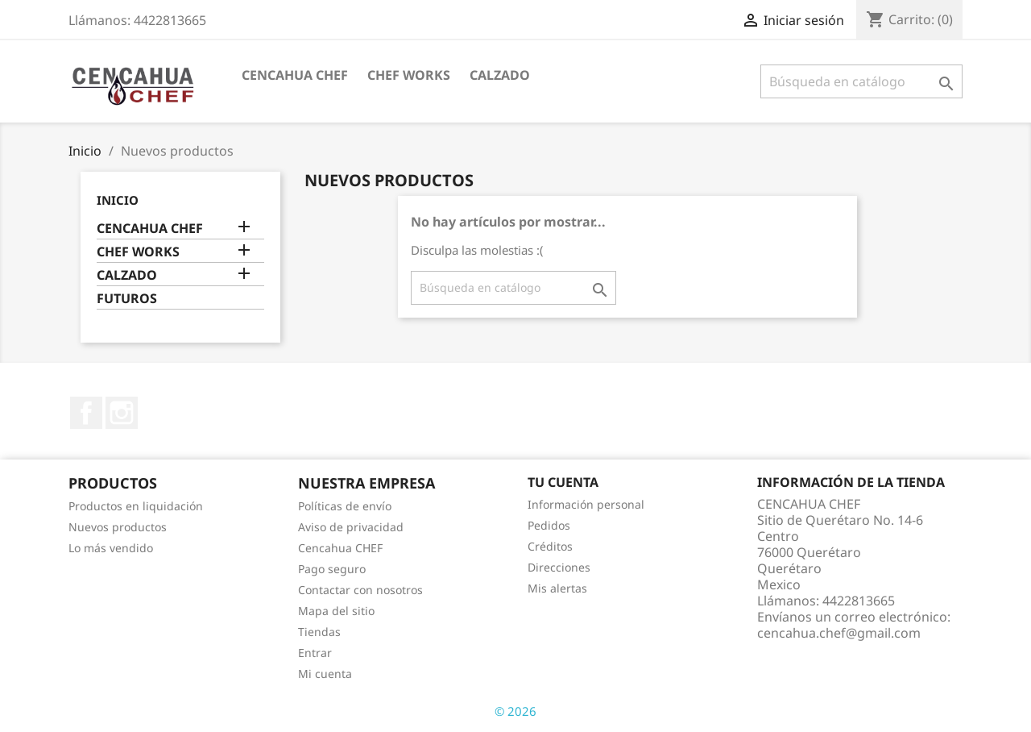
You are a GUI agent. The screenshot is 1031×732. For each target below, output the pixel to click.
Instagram (122, 413)
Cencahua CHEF (340, 547)
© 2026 (515, 711)
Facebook (86, 413)
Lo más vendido (110, 547)
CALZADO (500, 75)
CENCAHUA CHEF (295, 75)
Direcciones (559, 567)
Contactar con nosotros (360, 589)
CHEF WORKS (408, 75)
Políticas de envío (344, 506)
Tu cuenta (563, 482)
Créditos (550, 546)
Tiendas (319, 631)
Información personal (586, 504)
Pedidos (549, 525)
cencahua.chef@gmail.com (839, 633)
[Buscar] (861, 81)
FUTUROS (127, 298)
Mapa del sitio (336, 610)
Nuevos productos (117, 526)
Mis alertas (557, 588)
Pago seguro (332, 568)
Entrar (315, 652)
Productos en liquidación (135, 506)
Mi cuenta (325, 673)
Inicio (118, 200)
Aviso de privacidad (351, 526)
